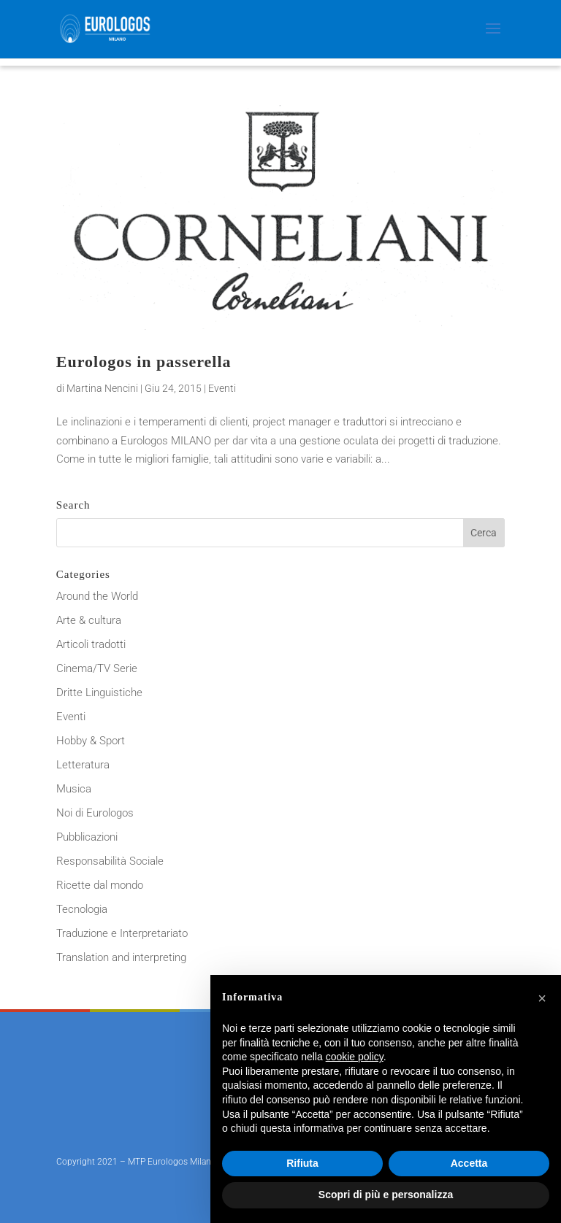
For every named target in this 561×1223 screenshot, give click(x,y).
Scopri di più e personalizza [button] (385, 1194)
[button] (542, 998)
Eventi (222, 388)
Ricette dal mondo (99, 885)
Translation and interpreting (121, 957)
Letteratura (83, 764)
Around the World (97, 596)
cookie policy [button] (354, 1056)
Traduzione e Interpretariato (122, 933)
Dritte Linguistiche (99, 692)
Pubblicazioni (87, 837)
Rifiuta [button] (302, 1163)
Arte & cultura (88, 620)
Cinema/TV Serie (96, 668)
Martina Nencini (102, 388)
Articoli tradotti (91, 644)
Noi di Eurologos (95, 812)
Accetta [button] (469, 1163)
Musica (73, 788)
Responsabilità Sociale (110, 861)
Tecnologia (81, 909)
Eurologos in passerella (144, 361)
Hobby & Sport (90, 740)
